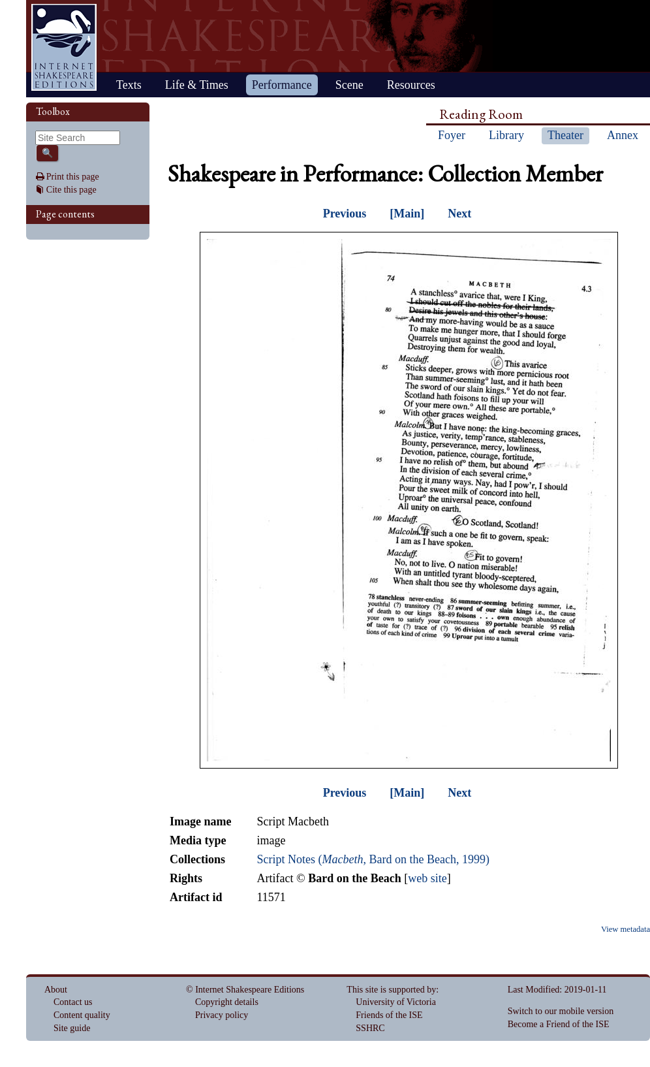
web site (427, 878)
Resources (411, 84)
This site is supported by (391, 990)
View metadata (625, 929)
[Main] (407, 213)
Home (64, 47)
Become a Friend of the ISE (559, 1024)
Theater (565, 135)
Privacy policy (221, 1015)
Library (506, 135)
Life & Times (196, 84)
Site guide (72, 1028)
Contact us (73, 1002)
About (55, 990)
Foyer (451, 135)
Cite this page (71, 190)
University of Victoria (396, 1002)
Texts (129, 84)
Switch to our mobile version (561, 1011)
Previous (345, 213)
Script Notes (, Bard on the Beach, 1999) (372, 859)
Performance (282, 84)
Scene (349, 84)
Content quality (82, 1015)
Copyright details (226, 1002)
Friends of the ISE (389, 1015)
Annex (622, 135)
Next (459, 213)
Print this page (72, 177)
